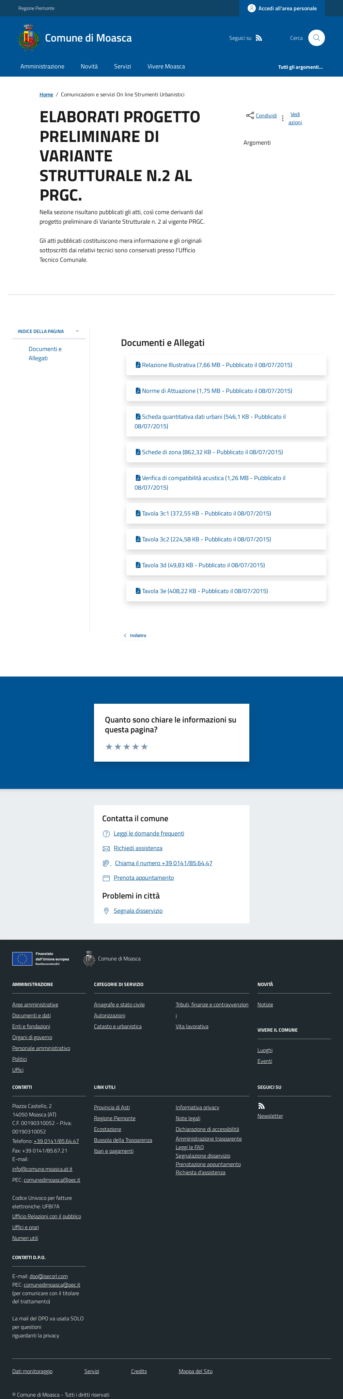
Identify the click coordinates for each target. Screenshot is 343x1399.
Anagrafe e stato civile (119, 1004)
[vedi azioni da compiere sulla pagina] (291, 118)
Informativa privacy (197, 1107)
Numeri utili (25, 1238)
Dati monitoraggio (32, 1371)
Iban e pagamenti (114, 1151)
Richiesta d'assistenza (200, 1172)
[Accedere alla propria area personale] (282, 8)
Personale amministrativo (41, 1048)
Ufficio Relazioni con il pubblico (46, 1216)
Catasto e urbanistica (118, 1026)
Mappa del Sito (196, 1371)
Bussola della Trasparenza (123, 1140)
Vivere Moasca (166, 66)
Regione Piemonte (36, 8)
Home (46, 94)
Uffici (18, 1070)
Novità (89, 66)
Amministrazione (42, 66)
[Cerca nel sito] (314, 38)
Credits (139, 1371)
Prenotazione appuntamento (208, 1164)
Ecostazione (107, 1129)
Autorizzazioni (109, 1015)
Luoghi (265, 1050)
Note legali (188, 1118)
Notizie (265, 1004)
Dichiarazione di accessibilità (207, 1129)
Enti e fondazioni (31, 1026)
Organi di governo (32, 1037)
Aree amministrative (35, 1004)
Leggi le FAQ (190, 1147)
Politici (19, 1059)
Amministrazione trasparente (209, 1138)
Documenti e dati (31, 1015)
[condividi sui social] (261, 115)
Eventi (265, 1061)
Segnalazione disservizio (203, 1155)
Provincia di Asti (112, 1107)
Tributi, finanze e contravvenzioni (212, 1009)
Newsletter (270, 1116)
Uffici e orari (25, 1227)
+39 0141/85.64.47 (56, 1141)
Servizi (122, 66)
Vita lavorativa (192, 1026)
